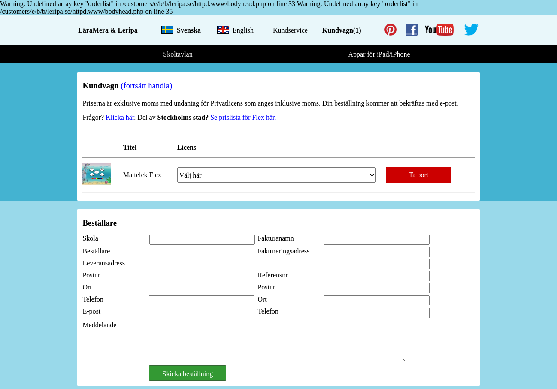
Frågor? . (109, 117)
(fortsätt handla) (146, 85)
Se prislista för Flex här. (242, 117)
